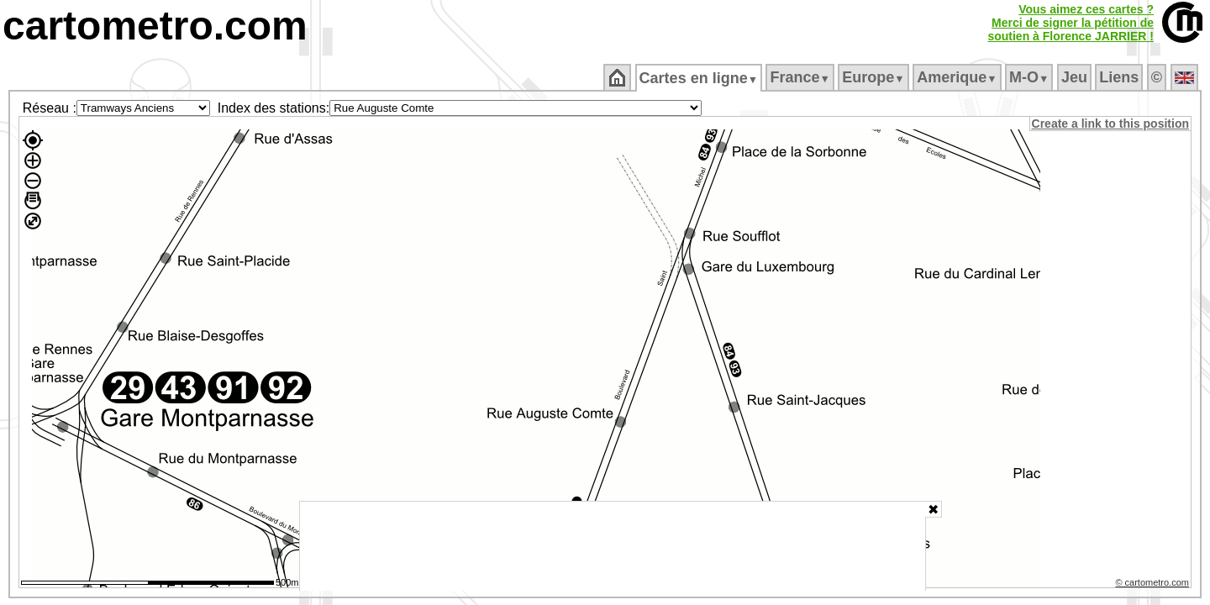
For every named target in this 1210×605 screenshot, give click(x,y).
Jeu (1075, 77)
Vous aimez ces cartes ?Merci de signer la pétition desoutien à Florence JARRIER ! (1070, 23)
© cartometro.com (1154, 585)
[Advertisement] (612, 546)
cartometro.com (155, 25)
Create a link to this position (1111, 123)
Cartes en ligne (699, 78)
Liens (1120, 77)
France (801, 77)
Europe (875, 77)
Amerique (958, 77)
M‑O (1030, 77)
